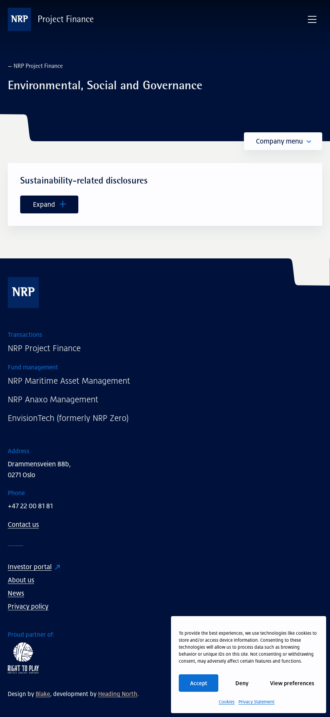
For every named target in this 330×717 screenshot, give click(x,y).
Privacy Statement (256, 702)
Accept (198, 683)
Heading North (117, 693)
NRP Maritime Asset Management (69, 381)
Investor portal (30, 567)
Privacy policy (28, 606)
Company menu (283, 141)
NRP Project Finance (44, 348)
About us (21, 580)
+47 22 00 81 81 (30, 506)
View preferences (292, 683)
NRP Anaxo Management (53, 399)
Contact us (23, 524)
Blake (43, 693)
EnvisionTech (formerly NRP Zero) (68, 418)
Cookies (227, 702)
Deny (242, 683)
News (16, 593)
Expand (49, 204)
